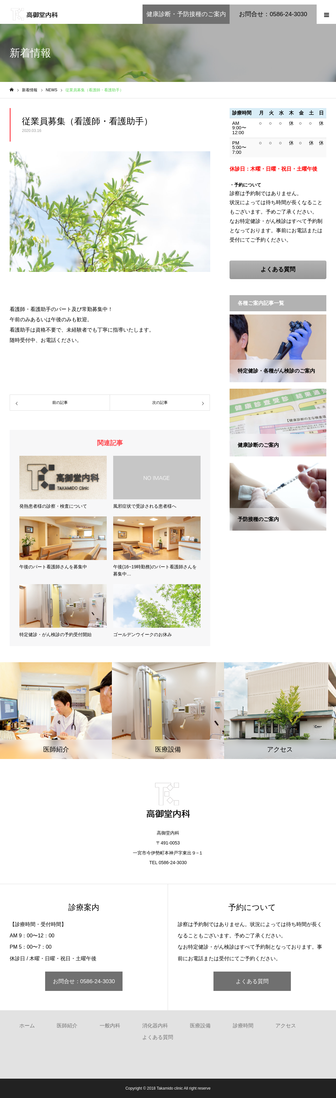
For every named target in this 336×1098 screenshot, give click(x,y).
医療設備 (200, 1025)
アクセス (285, 1025)
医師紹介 (67, 1025)
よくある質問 (252, 981)
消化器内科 (155, 1025)
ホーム (27, 1025)
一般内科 (110, 1025)
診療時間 (243, 1025)
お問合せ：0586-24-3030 (84, 981)
